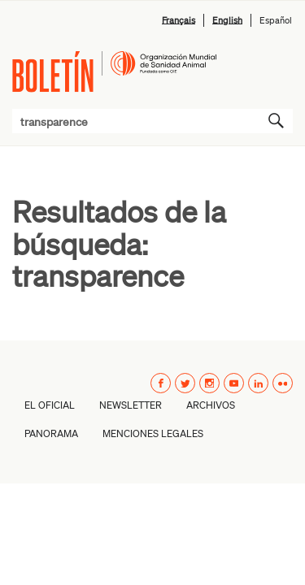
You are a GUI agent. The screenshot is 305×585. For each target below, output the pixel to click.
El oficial (49, 405)
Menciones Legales (152, 433)
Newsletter (130, 405)
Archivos (210, 405)
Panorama (51, 433)
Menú (274, 65)
